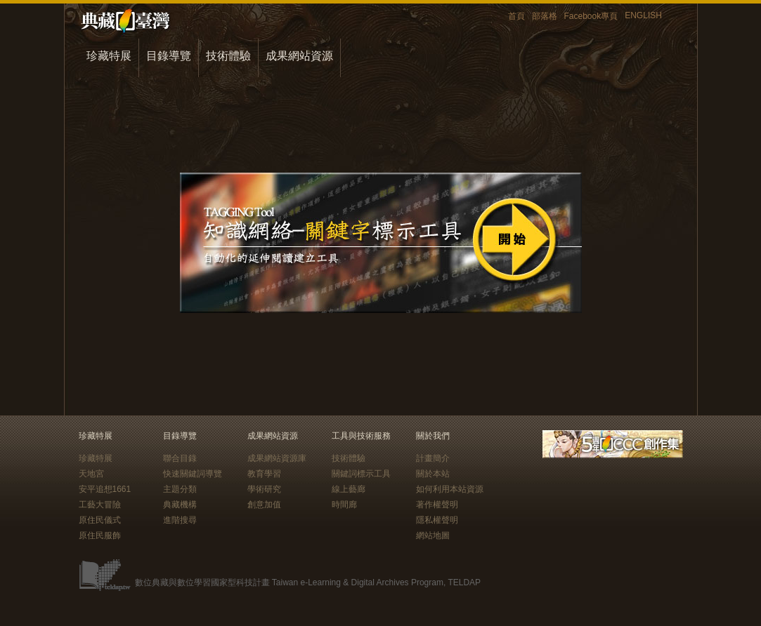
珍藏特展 (108, 56)
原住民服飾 (100, 535)
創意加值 (264, 505)
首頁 (516, 16)
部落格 (544, 16)
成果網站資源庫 (276, 458)
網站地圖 (433, 535)
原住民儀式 (100, 520)
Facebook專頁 (591, 16)
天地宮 (91, 474)
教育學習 (264, 474)
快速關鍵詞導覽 (192, 474)
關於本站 (433, 474)
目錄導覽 (168, 56)
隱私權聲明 (437, 520)
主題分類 (180, 489)
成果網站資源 (299, 56)
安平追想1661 (105, 489)
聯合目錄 (180, 458)
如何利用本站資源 (449, 489)
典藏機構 (180, 505)
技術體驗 (228, 56)
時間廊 (344, 505)
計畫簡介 (433, 458)
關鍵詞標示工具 (361, 474)
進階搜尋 (180, 520)
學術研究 (264, 489)
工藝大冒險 (100, 505)
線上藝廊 (348, 489)
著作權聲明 (437, 505)
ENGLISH (643, 15)
